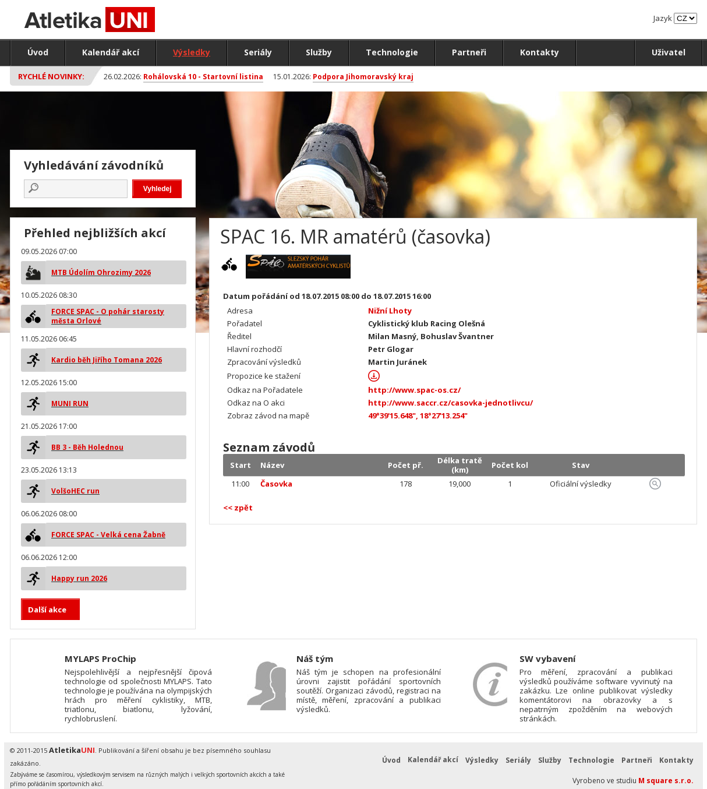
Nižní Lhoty (390, 310)
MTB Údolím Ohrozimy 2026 (101, 272)
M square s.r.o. (666, 781)
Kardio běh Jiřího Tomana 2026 (106, 360)
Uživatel (668, 52)
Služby (319, 52)
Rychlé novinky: (51, 76)
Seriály (258, 52)
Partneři (469, 52)
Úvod (37, 52)
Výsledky (191, 52)
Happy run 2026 (79, 578)
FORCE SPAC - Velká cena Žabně (108, 535)
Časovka (276, 483)
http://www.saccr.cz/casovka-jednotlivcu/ (450, 402)
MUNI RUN (70, 403)
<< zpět (238, 507)
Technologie (392, 52)
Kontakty (539, 52)
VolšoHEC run (75, 491)
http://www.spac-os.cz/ (414, 390)
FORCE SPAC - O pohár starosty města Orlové (107, 316)
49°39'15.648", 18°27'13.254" (418, 415)
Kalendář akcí (110, 52)
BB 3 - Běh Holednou (87, 447)
